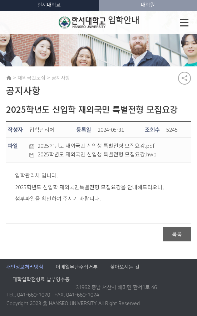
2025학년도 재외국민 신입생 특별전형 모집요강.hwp (93, 154)
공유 (184, 78)
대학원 (148, 5)
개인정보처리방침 (24, 267)
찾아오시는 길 (124, 267)
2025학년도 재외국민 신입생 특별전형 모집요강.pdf (91, 146)
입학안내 (99, 22)
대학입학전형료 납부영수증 (41, 280)
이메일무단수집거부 (77, 267)
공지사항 (60, 77)
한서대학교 (49, 5)
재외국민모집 (31, 77)
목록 (177, 234)
